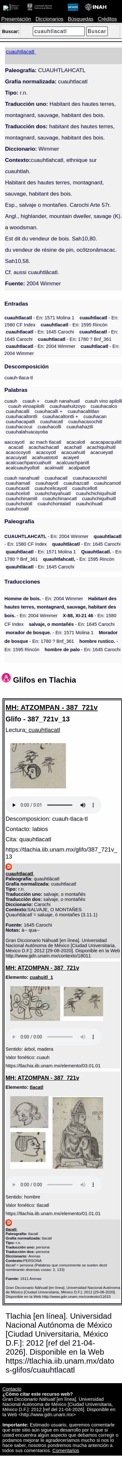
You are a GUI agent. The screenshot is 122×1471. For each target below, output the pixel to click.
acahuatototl (45, 457)
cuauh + (30, 401)
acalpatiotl (79, 467)
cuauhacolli (49, 426)
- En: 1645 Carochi (40, 331)
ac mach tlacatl (45, 442)
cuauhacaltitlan (83, 411)
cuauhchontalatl (53, 503)
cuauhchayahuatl (53, 493)
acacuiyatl (16, 457)
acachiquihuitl (101, 447)
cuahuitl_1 (41, 977)
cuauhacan (95, 416)
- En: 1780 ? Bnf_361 (74, 339)
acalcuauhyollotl (22, 467)
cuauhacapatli (20, 421)
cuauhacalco (104, 406)
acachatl (73, 447)
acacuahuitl (73, 452)
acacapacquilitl (105, 442)
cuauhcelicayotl (51, 488)
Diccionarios (49, 19)
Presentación (16, 19)
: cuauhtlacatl (42, 730)
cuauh (10, 401)
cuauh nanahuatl (62, 401)
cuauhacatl (51, 421)
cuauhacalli (17, 411)
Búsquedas (81, 19)
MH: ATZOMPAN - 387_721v (51, 707)
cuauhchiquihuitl (99, 498)
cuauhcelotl (18, 493)
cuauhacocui (19, 426)
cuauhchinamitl (21, 498)
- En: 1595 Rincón (74, 324)
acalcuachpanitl (72, 462)
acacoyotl (46, 452)
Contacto (12, 1388)
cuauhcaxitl (17, 488)
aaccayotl (14, 442)
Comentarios (66, 1450)
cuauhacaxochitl (85, 421)
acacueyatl (101, 452)
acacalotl (76, 442)
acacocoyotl (18, 452)
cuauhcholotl (19, 503)
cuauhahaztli (80, 426)
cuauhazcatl (76, 483)
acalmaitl (54, 467)
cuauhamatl (18, 483)
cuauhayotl (47, 483)
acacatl (15, 447)
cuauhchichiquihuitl (96, 493)
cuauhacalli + (48, 411)
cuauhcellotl (84, 488)
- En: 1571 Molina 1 (39, 317)
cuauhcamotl (107, 483)
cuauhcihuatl (89, 503)
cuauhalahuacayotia (27, 431)
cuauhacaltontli (21, 416)
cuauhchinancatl (60, 498)
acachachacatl (43, 447)
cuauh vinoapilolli (26, 406)
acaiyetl (71, 457)
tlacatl (37, 1087)
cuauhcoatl (17, 508)
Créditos (107, 19)
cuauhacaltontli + (60, 416)
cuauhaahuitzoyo (67, 406)
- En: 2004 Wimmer (40, 346)
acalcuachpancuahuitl (28, 462)
